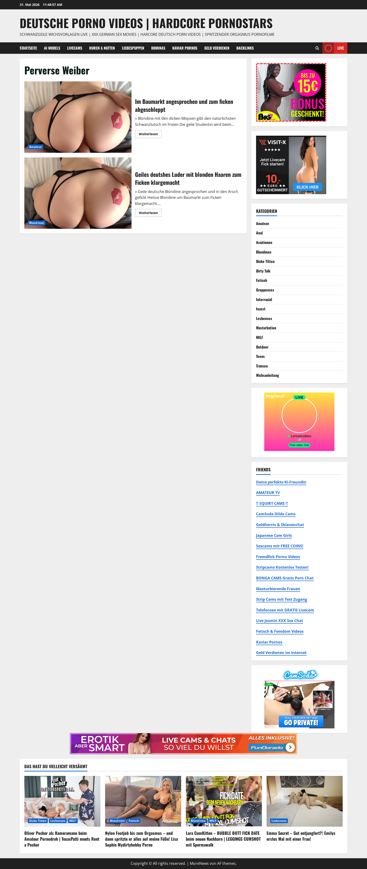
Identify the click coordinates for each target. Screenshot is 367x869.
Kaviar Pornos (184, 48)
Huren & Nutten (102, 48)
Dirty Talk (263, 271)
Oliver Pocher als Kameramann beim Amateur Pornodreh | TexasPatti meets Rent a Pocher (61, 839)
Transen (262, 366)
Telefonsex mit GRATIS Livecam (285, 610)
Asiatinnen (264, 242)
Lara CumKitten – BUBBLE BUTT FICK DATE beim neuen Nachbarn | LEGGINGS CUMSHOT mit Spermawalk (223, 839)
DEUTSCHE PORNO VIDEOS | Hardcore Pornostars (146, 22)
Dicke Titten (265, 261)
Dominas (158, 48)
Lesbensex (264, 318)
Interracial (264, 299)
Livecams (74, 48)
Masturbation (266, 328)
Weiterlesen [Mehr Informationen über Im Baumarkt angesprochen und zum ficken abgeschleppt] (150, 134)
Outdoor (262, 347)
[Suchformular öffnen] (317, 48)
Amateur (35, 147)
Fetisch (261, 280)
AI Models (52, 48)
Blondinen (36, 223)
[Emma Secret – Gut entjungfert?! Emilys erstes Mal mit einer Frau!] (305, 801)
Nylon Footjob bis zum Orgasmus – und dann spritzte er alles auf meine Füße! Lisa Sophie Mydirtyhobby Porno (141, 839)
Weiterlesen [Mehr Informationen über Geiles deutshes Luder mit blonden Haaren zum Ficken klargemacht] (150, 213)
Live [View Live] (333, 48)
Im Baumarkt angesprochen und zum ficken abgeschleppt (78, 117)
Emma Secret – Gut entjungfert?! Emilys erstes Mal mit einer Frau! (301, 836)
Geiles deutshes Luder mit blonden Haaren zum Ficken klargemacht (78, 193)
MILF (259, 337)
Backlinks (245, 48)
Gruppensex (265, 290)
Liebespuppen (133, 48)
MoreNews (199, 863)
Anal (259, 233)
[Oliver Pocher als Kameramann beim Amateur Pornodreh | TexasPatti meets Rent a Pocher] (62, 801)
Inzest (260, 309)
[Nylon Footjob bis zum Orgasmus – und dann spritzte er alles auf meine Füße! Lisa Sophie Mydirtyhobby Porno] (143, 801)
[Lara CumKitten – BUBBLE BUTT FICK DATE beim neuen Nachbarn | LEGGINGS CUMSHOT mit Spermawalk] (224, 801)
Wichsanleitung (267, 375)
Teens (260, 356)
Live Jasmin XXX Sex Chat (279, 620)
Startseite (28, 48)
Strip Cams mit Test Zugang (281, 599)
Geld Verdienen (216, 48)
